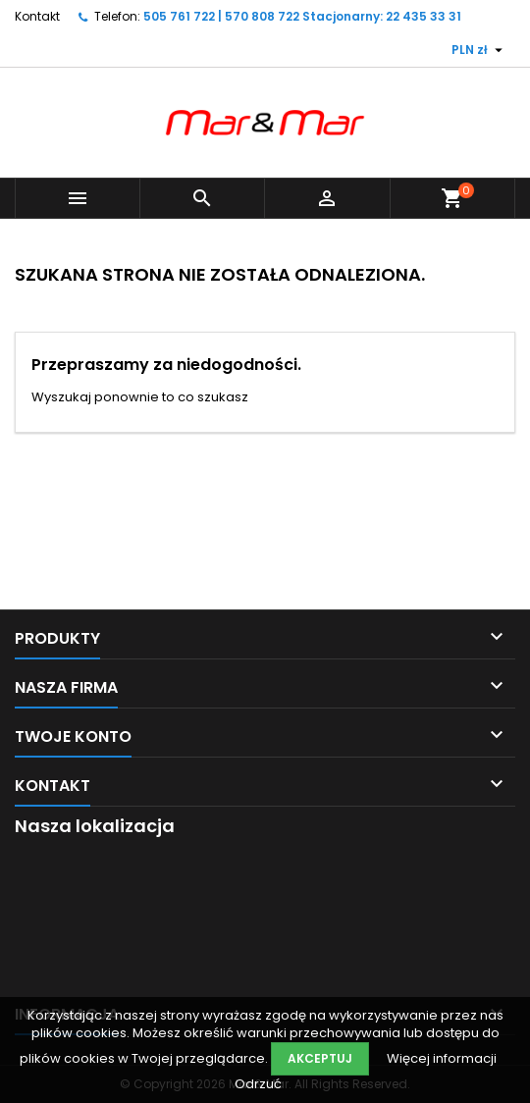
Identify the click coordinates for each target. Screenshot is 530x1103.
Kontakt (37, 16)
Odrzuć (258, 1084)
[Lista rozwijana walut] (479, 50)
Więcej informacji (442, 1058)
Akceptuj (320, 1058)
